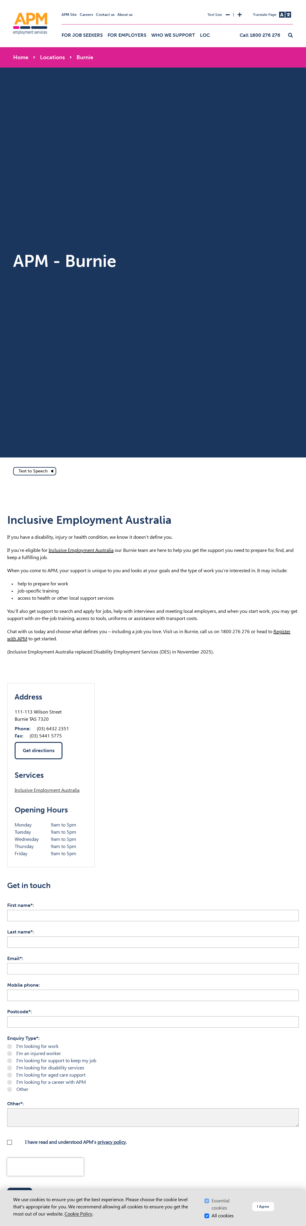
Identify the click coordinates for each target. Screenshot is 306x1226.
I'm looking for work (37, 1046)
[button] (290, 36)
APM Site (69, 15)
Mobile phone (23, 985)
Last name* (20, 932)
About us (124, 15)
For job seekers (82, 35)
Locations (52, 57)
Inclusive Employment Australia (81, 550)
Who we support (173, 35)
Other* (14, 1103)
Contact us (105, 15)
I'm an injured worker (38, 1053)
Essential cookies (221, 1204)
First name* (20, 905)
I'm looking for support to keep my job (56, 1060)
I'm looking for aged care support (50, 1075)
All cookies (223, 1216)
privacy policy (111, 1142)
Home (20, 57)
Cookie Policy (78, 1214)
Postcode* (18, 1011)
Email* (14, 958)
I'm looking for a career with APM (51, 1082)
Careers (86, 15)
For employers (127, 35)
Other (22, 1089)
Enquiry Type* (22, 1038)
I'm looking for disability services (50, 1068)
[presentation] (45, 1167)
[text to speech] (34, 471)
